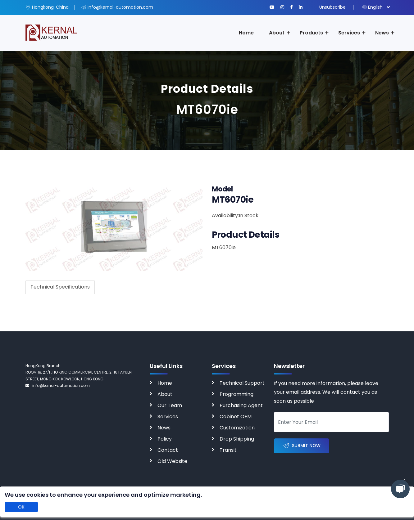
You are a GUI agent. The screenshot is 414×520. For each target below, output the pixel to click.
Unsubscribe (332, 7)
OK (21, 507)
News (382, 32)
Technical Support (242, 383)
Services (349, 32)
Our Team (169, 405)
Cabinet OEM (236, 416)
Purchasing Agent (241, 405)
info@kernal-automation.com (57, 385)
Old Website (172, 461)
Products (311, 32)
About (276, 32)
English (372, 7)
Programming (236, 394)
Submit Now (302, 446)
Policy (164, 438)
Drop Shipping (237, 438)
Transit (228, 450)
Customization (237, 427)
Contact (167, 450)
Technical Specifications (60, 286)
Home (246, 32)
